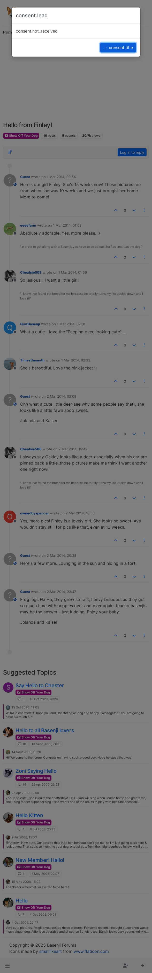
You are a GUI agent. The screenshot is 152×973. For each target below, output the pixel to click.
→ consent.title (118, 47)
